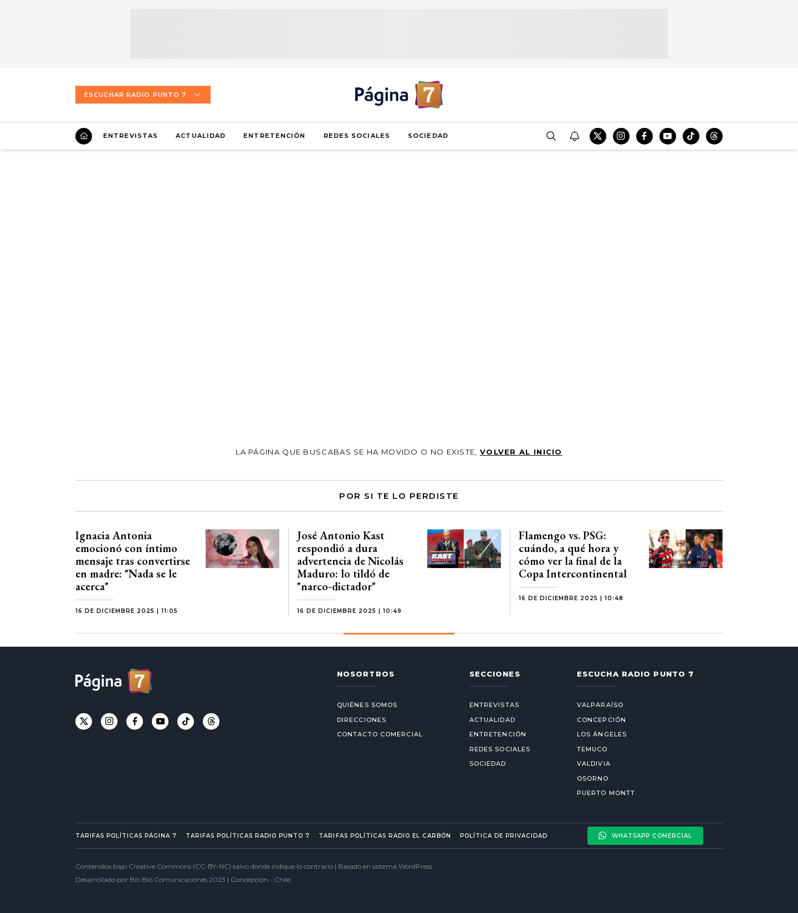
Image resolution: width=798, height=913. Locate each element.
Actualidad (201, 136)
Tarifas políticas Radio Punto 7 (248, 835)
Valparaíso (600, 705)
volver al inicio (521, 451)
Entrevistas (130, 136)
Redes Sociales (357, 136)
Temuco (592, 749)
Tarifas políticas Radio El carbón (385, 835)
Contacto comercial (380, 734)
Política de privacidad (504, 835)
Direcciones (361, 720)
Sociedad (428, 136)
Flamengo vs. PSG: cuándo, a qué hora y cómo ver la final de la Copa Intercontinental (573, 554)
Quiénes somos (367, 705)
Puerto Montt (606, 793)
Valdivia (594, 763)
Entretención (274, 136)
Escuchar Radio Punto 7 (143, 94)
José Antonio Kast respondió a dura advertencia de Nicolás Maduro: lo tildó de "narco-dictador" (350, 561)
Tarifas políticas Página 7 (126, 835)
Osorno (593, 778)
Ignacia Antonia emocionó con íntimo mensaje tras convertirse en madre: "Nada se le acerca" (132, 561)
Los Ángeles (602, 734)
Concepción (601, 720)
